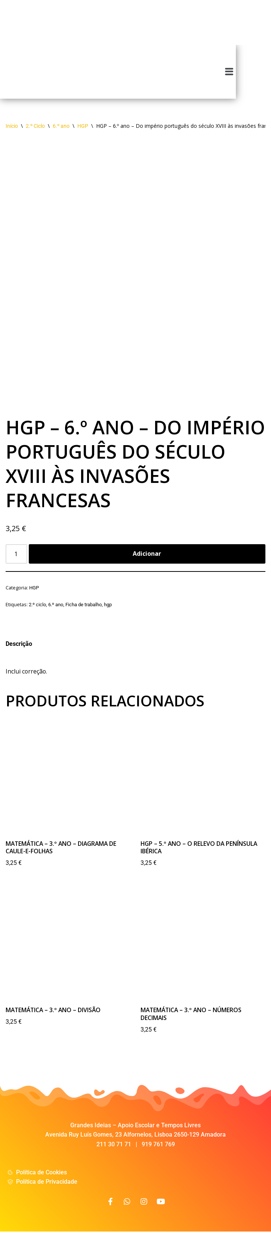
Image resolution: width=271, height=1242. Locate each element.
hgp (108, 613)
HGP (82, 134)
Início (12, 134)
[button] (264, 75)
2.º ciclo (37, 613)
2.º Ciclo (35, 134)
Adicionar (147, 562)
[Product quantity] (16, 562)
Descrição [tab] (19, 652)
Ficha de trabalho (83, 613)
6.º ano (61, 134)
